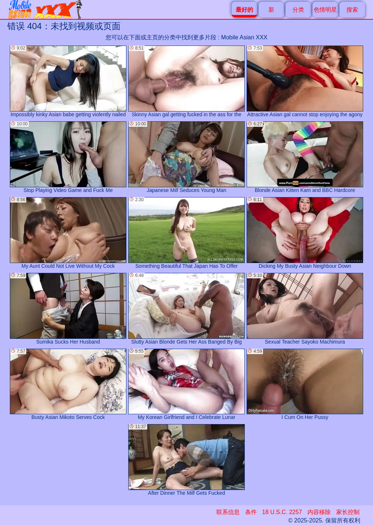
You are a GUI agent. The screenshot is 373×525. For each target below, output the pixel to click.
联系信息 (228, 512)
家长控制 (348, 512)
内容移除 (319, 512)
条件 (251, 512)
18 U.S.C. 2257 (282, 512)
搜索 (352, 10)
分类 (298, 10)
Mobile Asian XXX (244, 37)
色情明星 (325, 10)
